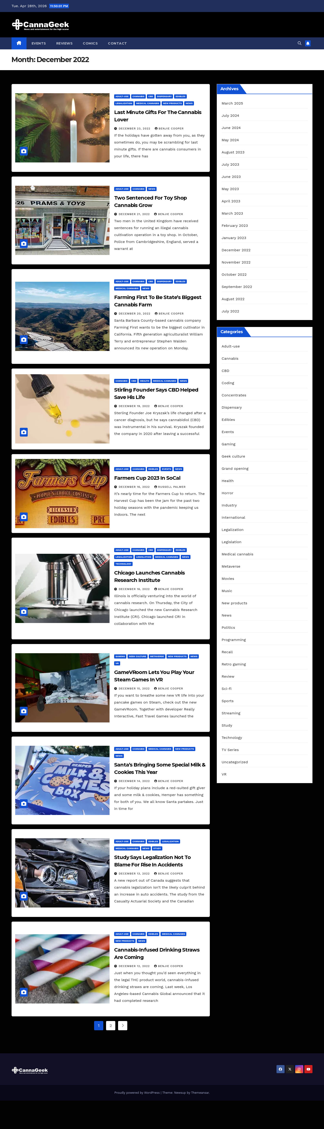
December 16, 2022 (135, 486)
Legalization (124, 103)
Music (227, 591)
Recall (227, 652)
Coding (228, 383)
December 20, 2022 (135, 313)
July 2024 (230, 115)
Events (39, 43)
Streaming (231, 713)
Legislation (143, 557)
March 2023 (232, 213)
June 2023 (231, 176)
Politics (228, 627)
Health (144, 381)
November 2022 (236, 262)
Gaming (120, 656)
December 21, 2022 (135, 214)
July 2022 (230, 311)
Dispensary (164, 96)
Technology (123, 564)
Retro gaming (234, 664)
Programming (234, 640)
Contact (117, 43)
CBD (150, 96)
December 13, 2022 (135, 873)
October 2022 (234, 274)
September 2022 (237, 286)
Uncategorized (235, 762)
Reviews (64, 43)
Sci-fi (227, 688)
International (233, 517)
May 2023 (230, 189)
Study (157, 848)
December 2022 (236, 250)
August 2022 (233, 299)
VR (117, 663)
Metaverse (157, 656)
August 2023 (233, 152)
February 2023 (235, 225)
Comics (90, 43)
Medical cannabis (147, 103)
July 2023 (230, 164)
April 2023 (231, 201)
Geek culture (137, 656)
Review (228, 676)
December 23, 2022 (135, 128)
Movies (228, 578)
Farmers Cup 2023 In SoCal (147, 478)
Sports (228, 701)
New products (172, 103)
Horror (227, 493)
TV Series (230, 750)
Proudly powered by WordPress (137, 1092)
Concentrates (234, 395)
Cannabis (139, 96)
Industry (229, 505)
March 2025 (232, 103)
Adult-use (122, 96)
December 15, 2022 (135, 688)
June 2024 (231, 128)
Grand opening (235, 468)
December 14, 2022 (135, 781)
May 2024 (230, 140)
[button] (299, 43)
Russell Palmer (170, 486)
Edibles (180, 96)
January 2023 (234, 238)
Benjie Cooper (169, 128)
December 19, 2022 (135, 406)
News (189, 103)
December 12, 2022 (135, 966)
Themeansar (200, 1092)
